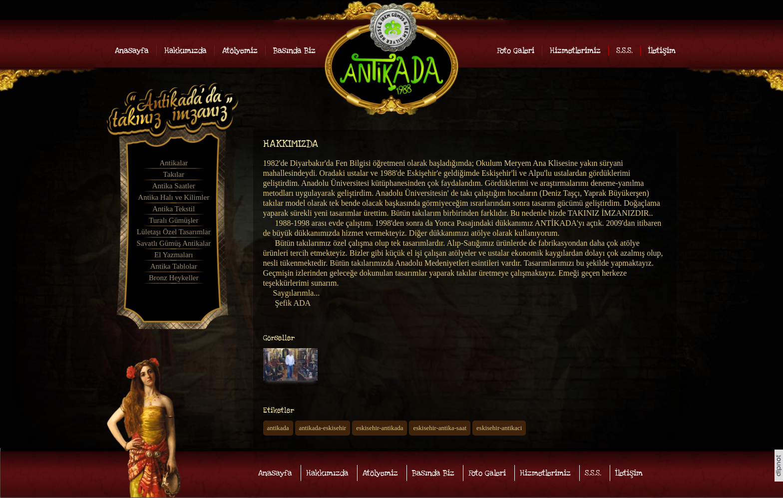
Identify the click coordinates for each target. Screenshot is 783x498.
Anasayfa (132, 50)
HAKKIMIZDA (290, 144)
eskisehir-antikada (379, 428)
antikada (278, 428)
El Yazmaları (173, 255)
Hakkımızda (185, 50)
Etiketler (278, 411)
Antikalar (173, 163)
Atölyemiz (240, 50)
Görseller (279, 338)
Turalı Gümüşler (173, 220)
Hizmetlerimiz (575, 50)
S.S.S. (624, 50)
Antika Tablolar (173, 266)
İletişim (662, 50)
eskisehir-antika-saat (439, 428)
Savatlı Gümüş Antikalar (174, 243)
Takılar (173, 174)
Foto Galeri (515, 50)
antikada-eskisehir (323, 428)
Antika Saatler (173, 186)
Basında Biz (294, 50)
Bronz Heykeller (174, 278)
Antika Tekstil (173, 209)
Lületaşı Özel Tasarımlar (174, 232)
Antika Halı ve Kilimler (173, 197)
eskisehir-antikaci (499, 428)
